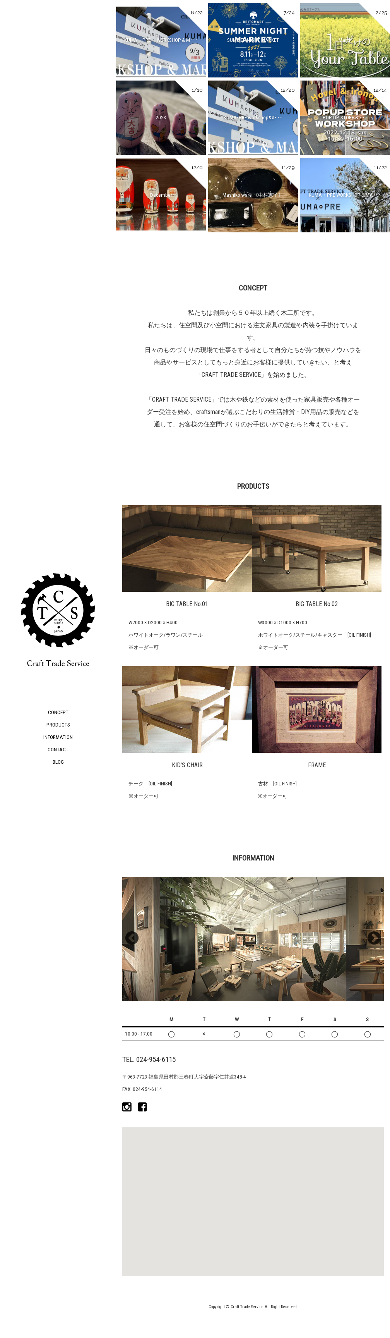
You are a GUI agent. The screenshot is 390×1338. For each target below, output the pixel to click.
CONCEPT (58, 712)
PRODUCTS (58, 725)
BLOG (58, 762)
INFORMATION (58, 737)
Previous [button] (132, 938)
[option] (253, 939)
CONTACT (58, 749)
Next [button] (374, 938)
